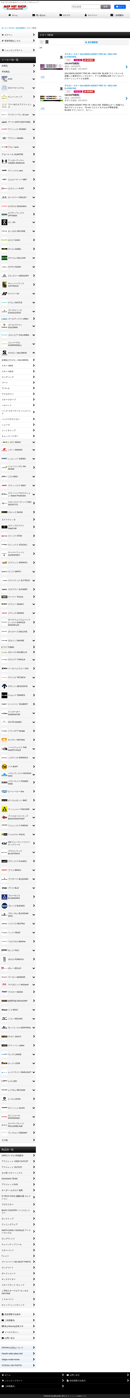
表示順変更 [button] (91, 42)
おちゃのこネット (60, 1396)
